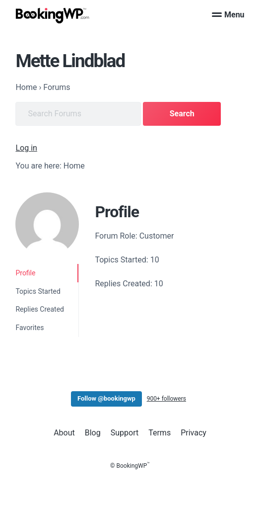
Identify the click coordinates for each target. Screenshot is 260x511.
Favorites (29, 328)
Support (124, 432)
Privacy (193, 432)
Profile (25, 273)
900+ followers (166, 398)
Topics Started (37, 291)
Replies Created (39, 309)
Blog (93, 432)
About (64, 432)
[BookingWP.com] (52, 15)
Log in (26, 148)
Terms (159, 432)
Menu (228, 14)
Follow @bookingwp (106, 398)
